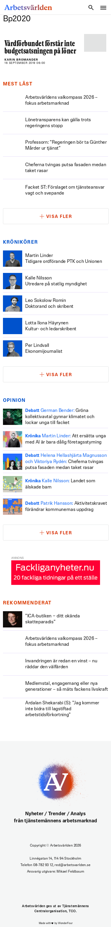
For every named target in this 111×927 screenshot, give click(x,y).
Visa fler (59, 217)
